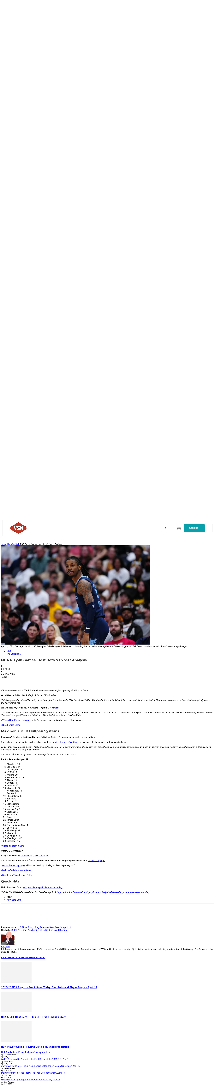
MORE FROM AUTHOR (33, 957)
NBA (9, 651)
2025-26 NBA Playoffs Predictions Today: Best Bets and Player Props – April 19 (49, 987)
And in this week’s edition (65, 742)
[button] (166, 528)
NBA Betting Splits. (11, 725)
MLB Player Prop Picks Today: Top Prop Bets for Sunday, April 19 (33, 1072)
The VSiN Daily (13, 544)
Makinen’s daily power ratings (16, 870)
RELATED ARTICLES (11, 957)
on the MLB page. (96, 860)
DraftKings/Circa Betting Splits (17, 875)
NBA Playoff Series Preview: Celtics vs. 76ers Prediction (35, 1046)
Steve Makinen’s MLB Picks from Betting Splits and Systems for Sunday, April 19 (40, 1066)
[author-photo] (8, 944)
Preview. (52, 695)
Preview (55, 707)
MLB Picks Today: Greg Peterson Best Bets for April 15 (43, 927)
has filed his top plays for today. (33, 855)
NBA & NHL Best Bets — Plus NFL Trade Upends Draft (33, 1017)
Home (3, 544)
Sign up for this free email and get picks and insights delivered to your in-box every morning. (103, 892)
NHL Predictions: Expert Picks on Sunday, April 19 (25, 1052)
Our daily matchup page (13, 865)
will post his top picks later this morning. (43, 887)
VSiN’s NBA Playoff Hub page (16, 720)
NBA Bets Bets (14, 899)
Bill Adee (5, 669)
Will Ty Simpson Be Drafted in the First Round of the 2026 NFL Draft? (35, 1059)
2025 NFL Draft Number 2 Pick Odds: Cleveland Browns (39, 930)
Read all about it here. (13, 846)
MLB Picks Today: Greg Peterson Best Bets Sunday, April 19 (30, 1079)
